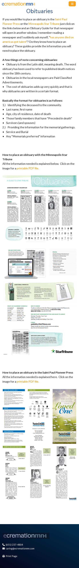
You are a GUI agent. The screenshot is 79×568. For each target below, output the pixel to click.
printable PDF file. (28, 168)
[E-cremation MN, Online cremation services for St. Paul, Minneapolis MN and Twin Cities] (20, 4)
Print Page (9, 556)
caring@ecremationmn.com (18, 548)
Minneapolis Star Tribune (44, 23)
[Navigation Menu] (72, 3)
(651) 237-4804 (12, 544)
